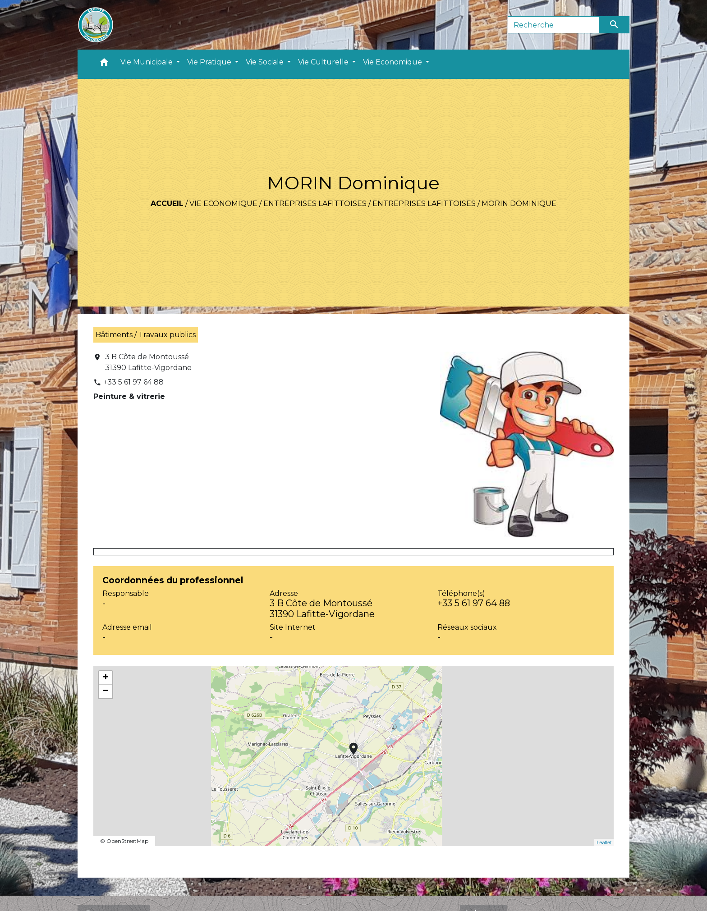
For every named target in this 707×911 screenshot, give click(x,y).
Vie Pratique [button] (210, 62)
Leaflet (604, 842)
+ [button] (106, 678)
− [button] (106, 691)
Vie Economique (223, 203)
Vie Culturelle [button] (324, 62)
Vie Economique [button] (393, 62)
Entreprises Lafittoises (315, 203)
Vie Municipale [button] (147, 62)
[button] (104, 64)
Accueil (167, 203)
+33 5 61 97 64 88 (133, 382)
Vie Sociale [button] (265, 62)
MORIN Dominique (519, 203)
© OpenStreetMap (124, 841)
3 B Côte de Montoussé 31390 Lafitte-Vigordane (148, 362)
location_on (349, 744)
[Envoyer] (614, 24)
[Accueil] (96, 25)
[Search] (553, 24)
